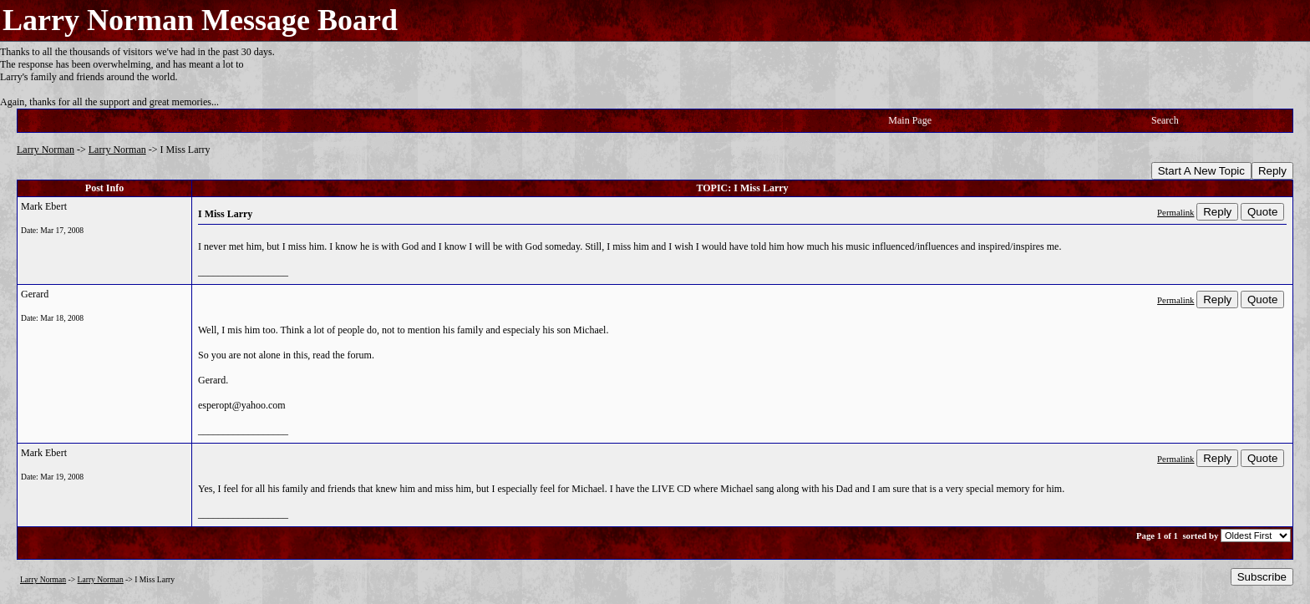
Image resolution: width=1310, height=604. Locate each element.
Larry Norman (45, 149)
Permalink (1175, 212)
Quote (1262, 212)
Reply (1272, 171)
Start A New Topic (1201, 171)
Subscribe (1262, 577)
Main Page (910, 120)
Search (1165, 120)
